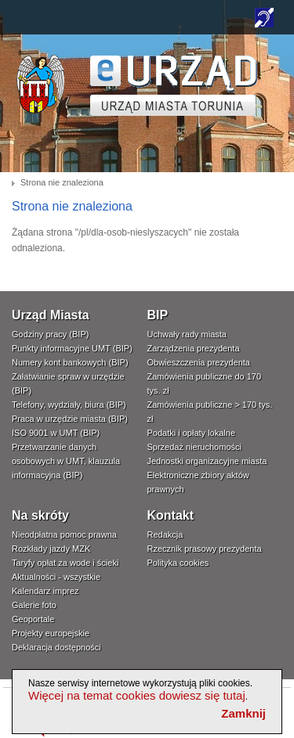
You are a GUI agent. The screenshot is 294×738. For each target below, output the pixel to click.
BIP (158, 315)
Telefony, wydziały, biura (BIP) (69, 404)
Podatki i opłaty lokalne (191, 432)
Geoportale (33, 619)
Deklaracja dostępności (56, 647)
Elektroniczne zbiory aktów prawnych (198, 482)
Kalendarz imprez (45, 591)
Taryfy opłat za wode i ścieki (65, 562)
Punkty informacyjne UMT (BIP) (72, 348)
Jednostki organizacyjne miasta (207, 461)
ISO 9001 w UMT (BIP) (56, 432)
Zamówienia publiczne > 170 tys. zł (210, 411)
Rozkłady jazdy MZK (51, 548)
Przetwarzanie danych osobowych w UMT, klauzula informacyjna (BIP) (66, 461)
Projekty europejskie (50, 633)
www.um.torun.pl (40, 60)
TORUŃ (173, 86)
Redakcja (165, 534)
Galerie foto (34, 605)
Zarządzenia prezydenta (193, 348)
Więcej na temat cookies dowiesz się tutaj (136, 695)
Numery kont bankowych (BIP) (70, 362)
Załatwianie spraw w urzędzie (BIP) (68, 383)
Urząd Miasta (50, 315)
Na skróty (40, 515)
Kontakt (170, 515)
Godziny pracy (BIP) (50, 334)
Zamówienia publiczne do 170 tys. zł (204, 383)
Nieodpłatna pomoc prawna (64, 534)
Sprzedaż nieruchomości (194, 447)
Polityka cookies (178, 562)
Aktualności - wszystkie (56, 576)
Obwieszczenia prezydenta (198, 362)
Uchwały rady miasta (187, 334)
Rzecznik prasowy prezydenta (204, 548)
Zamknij (243, 713)
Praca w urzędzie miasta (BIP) (70, 418)
